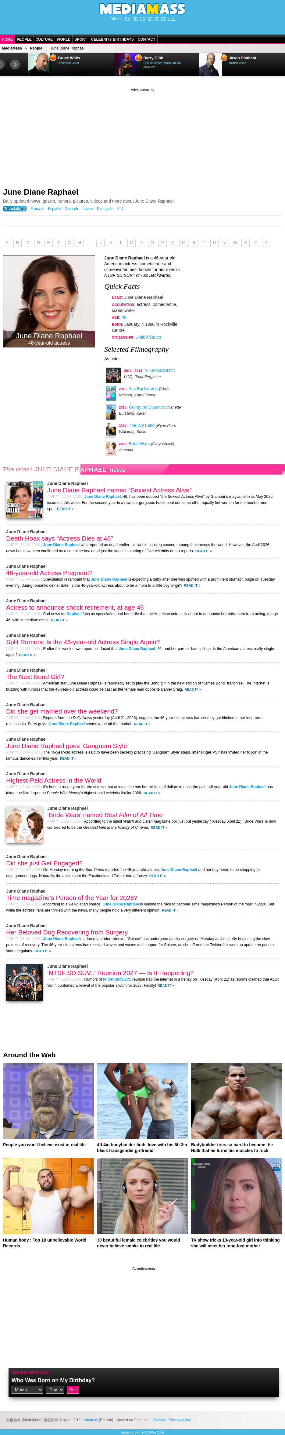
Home (7, 39)
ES (142, 19)
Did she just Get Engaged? (44, 863)
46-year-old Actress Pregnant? (49, 572)
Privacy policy (179, 1420)
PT (163, 19)
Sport (80, 39)
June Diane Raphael (40, 191)
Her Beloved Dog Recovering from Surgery (67, 932)
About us (91, 1420)
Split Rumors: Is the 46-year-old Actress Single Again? (83, 641)
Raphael (74, 614)
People (24, 39)
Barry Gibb (153, 58)
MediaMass (12, 48)
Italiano (87, 209)
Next (15, 64)
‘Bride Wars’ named (105, 814)
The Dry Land (142, 425)
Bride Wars (139, 443)
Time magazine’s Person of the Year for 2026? (71, 897)
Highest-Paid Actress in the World (53, 780)
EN (127, 19)
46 (124, 317)
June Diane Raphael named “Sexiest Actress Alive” (119, 490)
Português (105, 209)
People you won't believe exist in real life (44, 1144)
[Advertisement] (142, 135)
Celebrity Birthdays (112, 39)
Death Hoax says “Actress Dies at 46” (59, 538)
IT (157, 19)
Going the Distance (147, 407)
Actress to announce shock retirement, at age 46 (75, 607)
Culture (44, 39)
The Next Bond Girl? (35, 676)
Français (37, 209)
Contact (146, 39)
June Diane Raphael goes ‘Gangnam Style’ (67, 745)
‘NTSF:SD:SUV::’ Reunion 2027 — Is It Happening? (120, 972)
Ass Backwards (143, 388)
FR (135, 19)
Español (54, 209)
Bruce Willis (69, 58)
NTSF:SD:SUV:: (160, 370)
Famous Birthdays (30, 1373)
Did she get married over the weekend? (62, 711)
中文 (172, 19)
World (63, 39)
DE (150, 19)
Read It (64, 509)
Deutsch (71, 209)
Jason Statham (242, 58)
